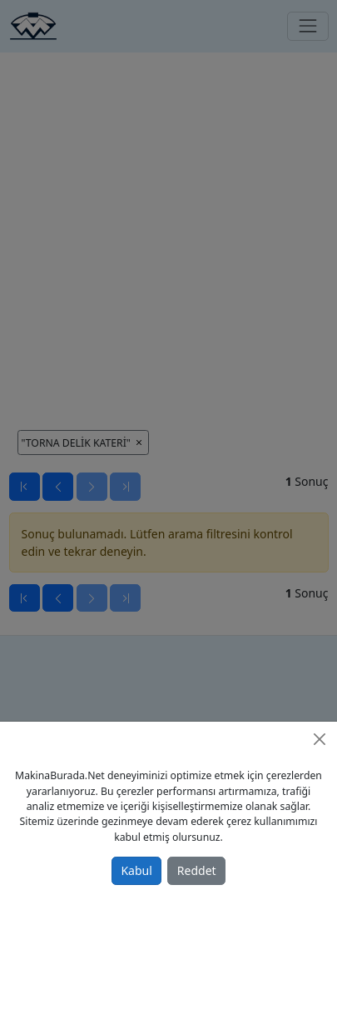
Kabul (136, 870)
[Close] (319, 739)
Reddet (196, 870)
